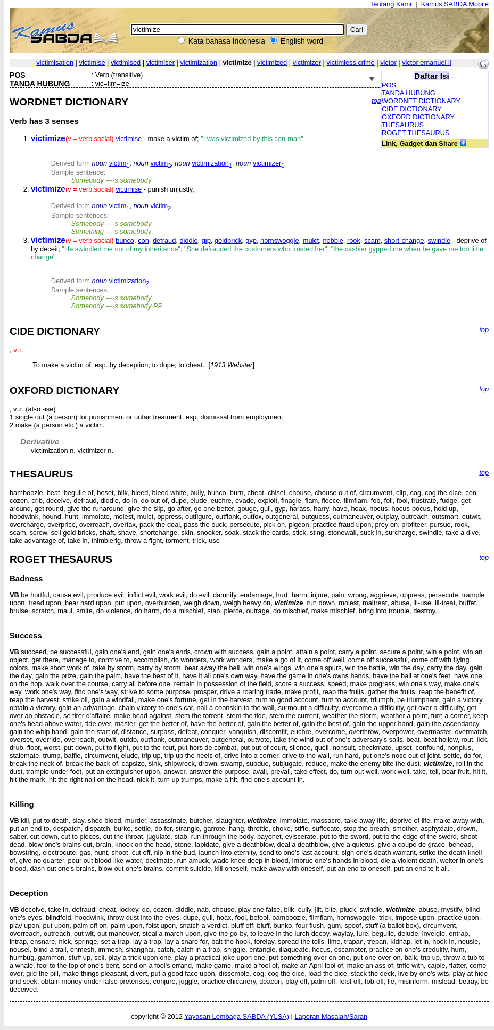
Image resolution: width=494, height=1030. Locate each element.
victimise (92, 63)
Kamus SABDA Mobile (455, 4)
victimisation (54, 63)
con (143, 240)
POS (389, 85)
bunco (125, 240)
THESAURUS (403, 125)
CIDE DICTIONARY (412, 109)
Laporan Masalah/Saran (330, 1016)
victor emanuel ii (426, 63)
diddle (188, 240)
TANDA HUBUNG (408, 93)
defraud (164, 240)
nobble (333, 240)
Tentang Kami (390, 4)
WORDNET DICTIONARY (421, 101)
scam (372, 240)
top (376, 100)
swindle (439, 240)
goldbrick (228, 240)
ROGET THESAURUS (416, 133)
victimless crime (350, 63)
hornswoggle (279, 240)
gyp (251, 240)
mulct (311, 240)
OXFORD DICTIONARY (418, 117)
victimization (198, 63)
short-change (404, 240)
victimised (126, 63)
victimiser (160, 63)
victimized (272, 63)
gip (206, 240)
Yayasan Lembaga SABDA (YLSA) (236, 1016)
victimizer (307, 63)
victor (388, 63)
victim (119, 163)
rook (353, 240)
